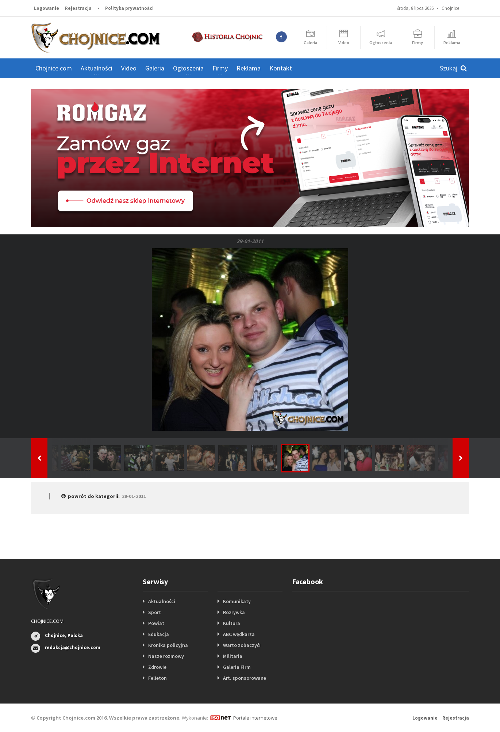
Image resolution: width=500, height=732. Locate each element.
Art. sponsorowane (244, 678)
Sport (154, 612)
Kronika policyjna (168, 645)
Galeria (154, 68)
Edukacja (158, 634)
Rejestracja (78, 8)
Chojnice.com (53, 68)
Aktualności (161, 601)
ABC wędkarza (239, 634)
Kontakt (280, 68)
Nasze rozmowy (166, 656)
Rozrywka (234, 612)
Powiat (156, 623)
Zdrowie (157, 667)
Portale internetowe (255, 717)
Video (128, 68)
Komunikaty (237, 601)
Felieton (157, 678)
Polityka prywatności (129, 8)
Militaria (232, 656)
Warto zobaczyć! (242, 645)
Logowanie (46, 8)
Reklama (248, 68)
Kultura (231, 623)
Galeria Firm (237, 667)
